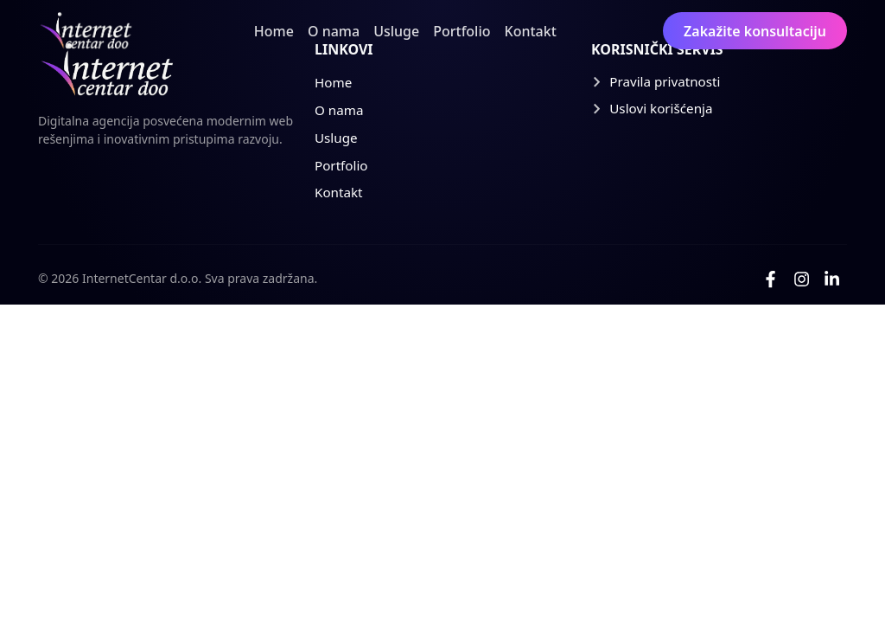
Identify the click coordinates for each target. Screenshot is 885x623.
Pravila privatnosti (656, 81)
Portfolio (461, 31)
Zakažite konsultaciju (755, 31)
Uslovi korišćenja (652, 108)
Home (274, 31)
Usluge (396, 31)
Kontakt (531, 31)
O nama (334, 31)
